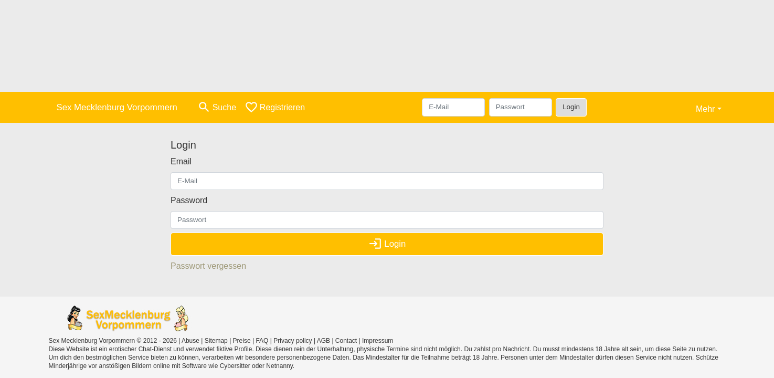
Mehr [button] (705, 108)
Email (181, 161)
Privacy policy (292, 340)
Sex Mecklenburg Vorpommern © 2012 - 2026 (113, 340)
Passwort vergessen (208, 265)
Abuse (190, 340)
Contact (346, 340)
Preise (242, 340)
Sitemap (216, 340)
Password (189, 200)
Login (571, 107)
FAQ (262, 340)
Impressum (377, 340)
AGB (323, 340)
